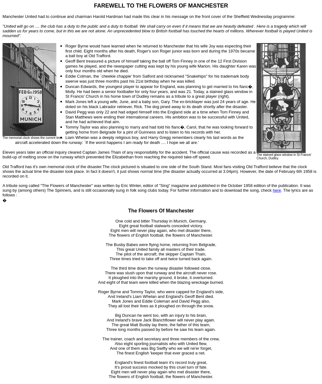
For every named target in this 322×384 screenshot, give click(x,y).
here (277, 190)
